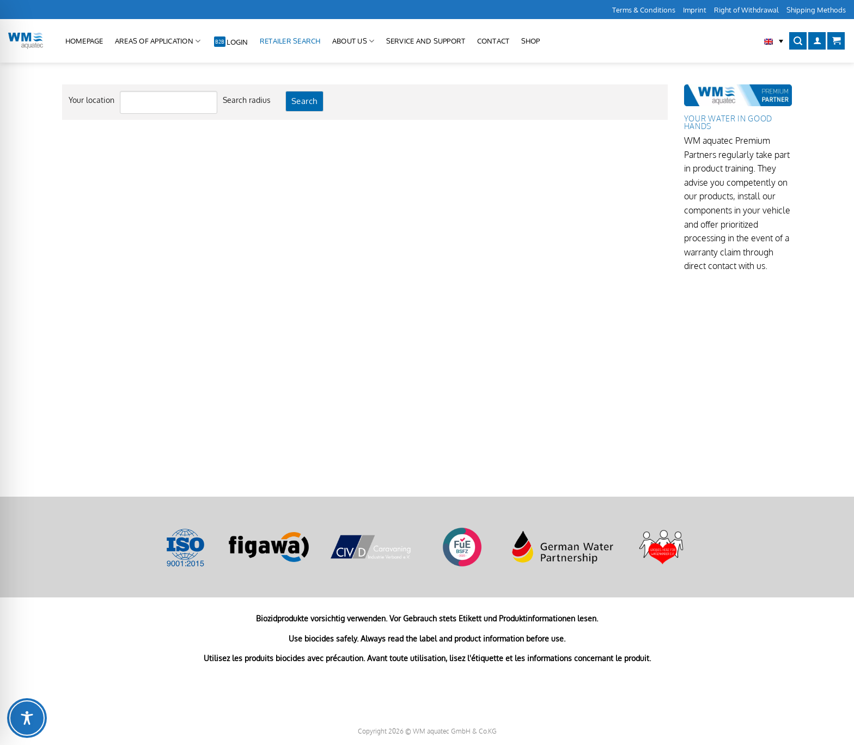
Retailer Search (290, 40)
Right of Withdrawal (746, 9)
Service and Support (426, 40)
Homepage (84, 40)
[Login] (817, 41)
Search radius (247, 100)
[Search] (798, 41)
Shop (530, 40)
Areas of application (158, 41)
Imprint (694, 9)
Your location (91, 100)
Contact (493, 40)
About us (353, 41)
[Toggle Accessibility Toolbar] (27, 718)
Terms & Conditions (643, 9)
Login (237, 42)
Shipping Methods (816, 9)
